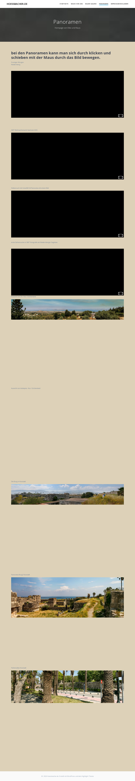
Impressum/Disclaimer (119, 4)
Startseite (64, 4)
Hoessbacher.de (17, 4)
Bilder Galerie (91, 4)
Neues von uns (77, 4)
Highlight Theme (88, 776)
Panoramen (103, 4)
